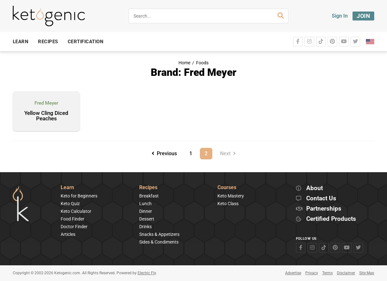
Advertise (293, 273)
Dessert (146, 218)
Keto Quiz (70, 203)
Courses (226, 187)
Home (184, 63)
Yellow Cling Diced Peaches (46, 116)
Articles (68, 234)
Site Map (366, 273)
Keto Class (228, 203)
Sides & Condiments (158, 242)
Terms (327, 273)
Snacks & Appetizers (159, 234)
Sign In (340, 16)
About (314, 188)
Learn (67, 187)
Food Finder (72, 218)
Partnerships (323, 208)
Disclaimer (346, 273)
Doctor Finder (74, 226)
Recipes (148, 187)
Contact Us (321, 198)
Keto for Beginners (79, 195)
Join (363, 15)
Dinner (145, 211)
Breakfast (149, 195)
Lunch (145, 203)
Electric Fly (147, 273)
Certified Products (331, 219)
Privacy (311, 273)
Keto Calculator (76, 211)
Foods (202, 63)
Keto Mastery (230, 195)
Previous (164, 153)
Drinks (145, 226)
